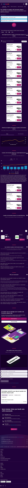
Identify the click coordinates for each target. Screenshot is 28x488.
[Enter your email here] (14, 376)
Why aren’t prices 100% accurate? (14, 443)
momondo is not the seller (14, 439)
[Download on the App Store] (8, 482)
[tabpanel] (14, 141)
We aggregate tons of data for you (14, 441)
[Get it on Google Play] (2, 482)
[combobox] (3, 14)
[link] (19, 50)
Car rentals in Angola (6, 446)
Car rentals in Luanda (13, 446)
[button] (2, 4)
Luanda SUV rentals (4, 401)
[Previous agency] (2, 231)
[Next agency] (26, 231)
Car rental (2, 446)
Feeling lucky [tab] (4, 397)
